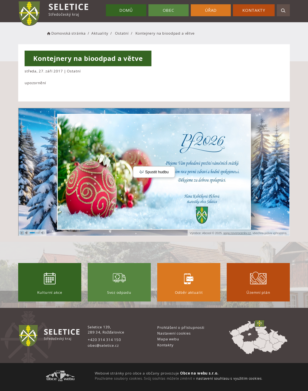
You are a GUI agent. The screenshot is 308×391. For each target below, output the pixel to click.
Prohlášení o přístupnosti (180, 327)
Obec (168, 10)
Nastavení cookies (174, 333)
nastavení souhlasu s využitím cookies (229, 378)
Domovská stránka (66, 33)
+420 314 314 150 (104, 339)
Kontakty (253, 10)
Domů (126, 10)
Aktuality (99, 33)
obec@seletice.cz (103, 345)
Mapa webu (168, 339)
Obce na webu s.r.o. (199, 373)
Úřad (211, 10)
